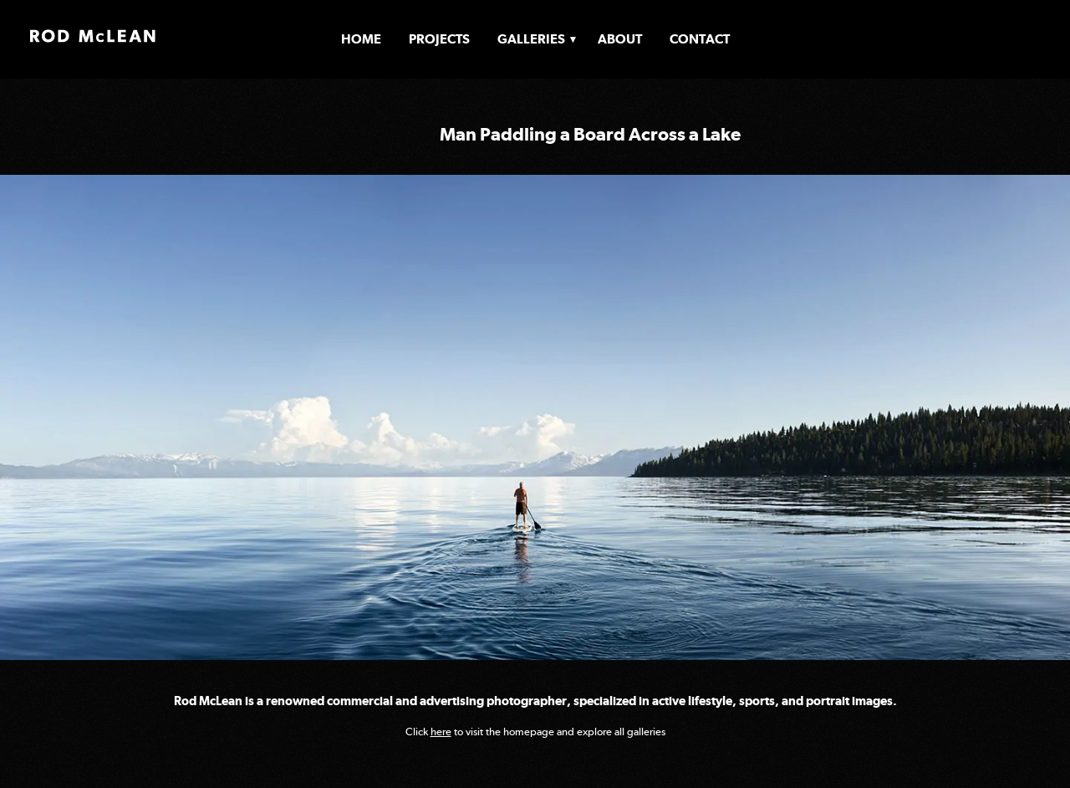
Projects (439, 39)
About (620, 39)
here (441, 731)
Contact (700, 39)
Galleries (531, 39)
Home (361, 39)
